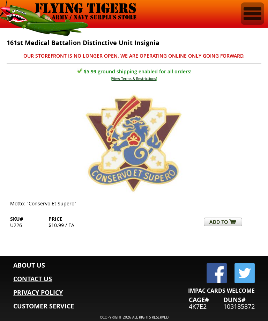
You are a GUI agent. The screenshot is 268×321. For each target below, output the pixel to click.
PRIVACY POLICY (38, 292)
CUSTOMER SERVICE (43, 306)
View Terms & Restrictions (134, 78)
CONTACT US (32, 279)
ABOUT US (29, 265)
